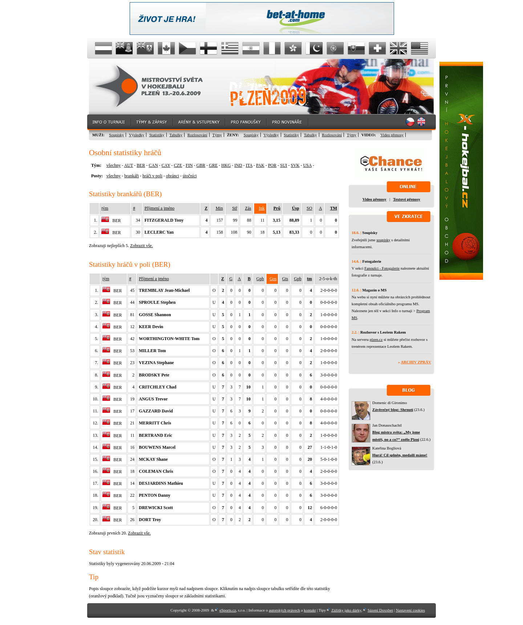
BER (141, 165)
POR (272, 165)
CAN (153, 165)
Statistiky (157, 135)
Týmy (217, 135)
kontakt (310, 610)
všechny (113, 165)
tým (104, 208)
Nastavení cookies (410, 610)
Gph (260, 278)
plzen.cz (376, 339)
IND (238, 165)
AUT (128, 165)
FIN (189, 165)
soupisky (383, 240)
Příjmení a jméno (160, 208)
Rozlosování (197, 135)
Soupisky (116, 135)
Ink (262, 208)
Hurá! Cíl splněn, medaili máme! (399, 455)
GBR (201, 165)
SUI (283, 165)
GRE (213, 165)
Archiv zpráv (416, 362)
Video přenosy (392, 135)
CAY (166, 165)
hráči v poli (152, 175)
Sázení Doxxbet (380, 610)
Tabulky (175, 135)
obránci (172, 175)
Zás (248, 208)
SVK (295, 165)
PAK (260, 165)
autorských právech (284, 610)
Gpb (297, 278)
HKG (226, 165)
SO (309, 208)
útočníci (190, 175)
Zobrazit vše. (141, 245)
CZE (178, 165)
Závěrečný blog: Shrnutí (392, 409)
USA (307, 165)
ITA (249, 165)
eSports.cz (227, 610)
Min (219, 208)
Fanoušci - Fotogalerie (382, 268)
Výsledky (136, 135)
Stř (234, 208)
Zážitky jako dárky (346, 610)
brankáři (131, 175)
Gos (272, 278)
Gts (285, 278)
